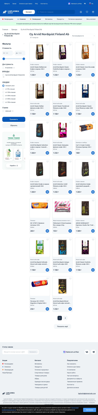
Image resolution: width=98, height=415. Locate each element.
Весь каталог (91, 19)
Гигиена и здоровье (75, 19)
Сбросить (13, 125)
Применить (14, 119)
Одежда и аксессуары (42, 381)
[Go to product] (11, 158)
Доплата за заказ (73, 387)
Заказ (14, 3)
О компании (71, 370)
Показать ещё (62, 326)
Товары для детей (41, 387)
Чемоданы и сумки (41, 384)
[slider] (3, 59)
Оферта (7, 3)
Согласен (89, 410)
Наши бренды (7, 373)
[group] (8, 155)
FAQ (36, 3)
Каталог (29, 12)
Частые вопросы (73, 375)
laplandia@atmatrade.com (87, 393)
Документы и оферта (74, 378)
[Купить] (47, 75)
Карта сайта (71, 373)
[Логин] (81, 12)
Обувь (37, 378)
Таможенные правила (74, 381)
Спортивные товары (42, 373)
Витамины (48, 19)
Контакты (44, 3)
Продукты (60, 19)
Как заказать (71, 364)
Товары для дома (41, 375)
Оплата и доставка (25, 3)
